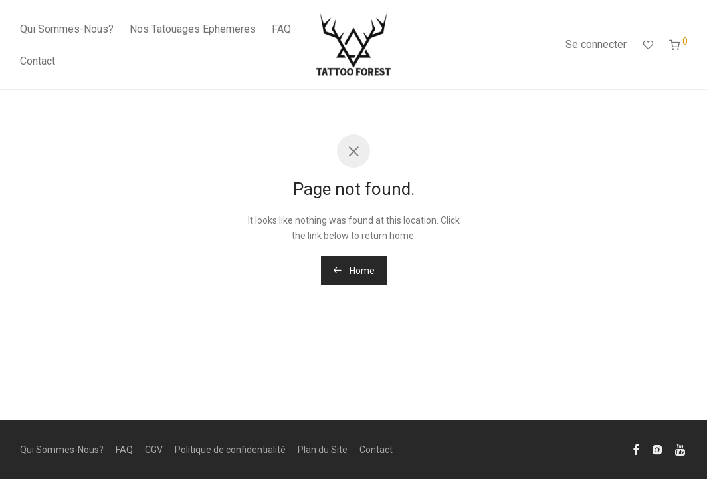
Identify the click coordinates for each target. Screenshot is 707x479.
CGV (154, 449)
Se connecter (596, 44)
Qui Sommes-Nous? (67, 29)
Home (354, 270)
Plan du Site (323, 449)
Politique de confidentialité (230, 449)
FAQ (281, 29)
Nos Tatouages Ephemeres (193, 29)
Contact (37, 61)
